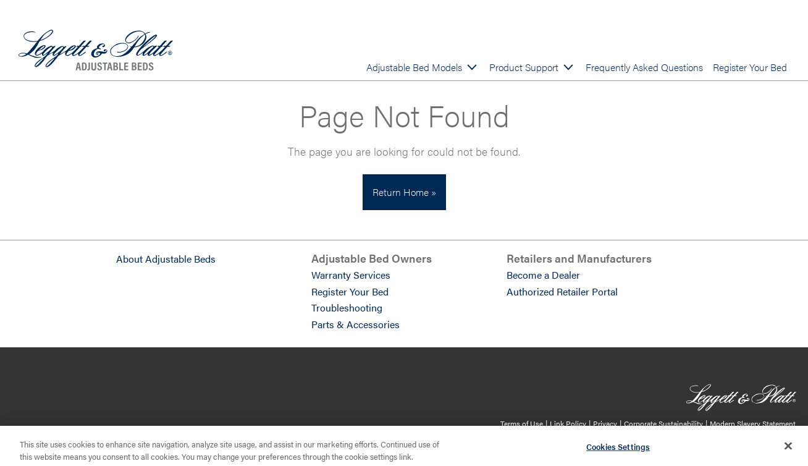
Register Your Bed (750, 67)
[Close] (788, 449)
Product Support (523, 67)
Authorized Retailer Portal (562, 291)
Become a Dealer (543, 275)
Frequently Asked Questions (644, 67)
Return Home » (404, 192)
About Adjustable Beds (166, 259)
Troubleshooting (346, 307)
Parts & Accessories (355, 324)
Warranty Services (350, 275)
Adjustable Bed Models (414, 67)
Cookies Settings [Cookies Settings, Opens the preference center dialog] (618, 450)
